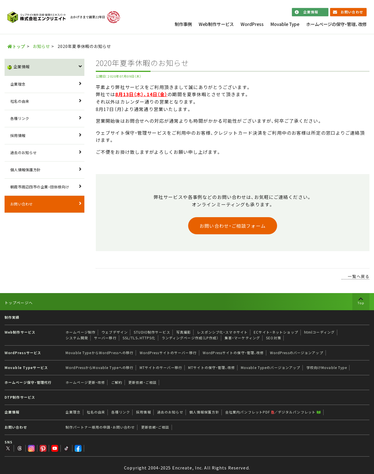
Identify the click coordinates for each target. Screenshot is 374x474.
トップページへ (19, 302)
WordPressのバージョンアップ (296, 352)
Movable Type (285, 24)
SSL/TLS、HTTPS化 (139, 337)
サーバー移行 (105, 337)
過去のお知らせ (23, 152)
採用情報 (17, 135)
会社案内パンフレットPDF (249, 412)
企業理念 (17, 84)
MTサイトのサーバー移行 (161, 367)
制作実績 (12, 317)
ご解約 (116, 382)
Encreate (182, 462)
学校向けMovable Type (326, 367)
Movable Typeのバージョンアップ (270, 367)
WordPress (252, 24)
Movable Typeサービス (26, 367)
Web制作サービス (216, 24)
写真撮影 (183, 332)
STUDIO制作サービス (152, 332)
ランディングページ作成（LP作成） (190, 337)
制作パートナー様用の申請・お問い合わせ (100, 427)
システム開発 (77, 337)
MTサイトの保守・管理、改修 (211, 367)
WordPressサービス (23, 352)
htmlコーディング (319, 332)
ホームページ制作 (80, 332)
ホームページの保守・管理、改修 (336, 24)
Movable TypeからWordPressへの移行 (99, 352)
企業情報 (310, 12)
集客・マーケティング (242, 337)
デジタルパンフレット (299, 412)
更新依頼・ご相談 (142, 382)
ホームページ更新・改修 (85, 382)
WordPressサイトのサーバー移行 (168, 352)
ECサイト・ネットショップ (276, 332)
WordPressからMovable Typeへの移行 (99, 367)
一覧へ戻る (358, 276)
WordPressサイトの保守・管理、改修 (233, 352)
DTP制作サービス (20, 397)
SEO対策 (273, 337)
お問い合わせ (352, 12)
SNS (9, 442)
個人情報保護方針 (25, 169)
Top (360, 302)
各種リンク (19, 118)
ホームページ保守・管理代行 (28, 382)
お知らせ (41, 46)
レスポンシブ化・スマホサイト (222, 332)
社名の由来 (19, 101)
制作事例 (183, 24)
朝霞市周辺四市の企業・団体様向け (39, 186)
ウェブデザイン (114, 332)
